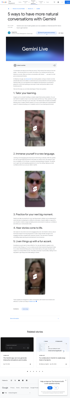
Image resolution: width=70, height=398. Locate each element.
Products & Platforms (19, 8)
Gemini (38, 8)
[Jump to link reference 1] (45, 74)
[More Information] (58, 318)
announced (28, 79)
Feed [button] (47, 2)
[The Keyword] (8, 8)
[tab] (27, 371)
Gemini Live (32, 301)
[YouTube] (19, 380)
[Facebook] (22, 380)
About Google (25, 387)
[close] (65, 381)
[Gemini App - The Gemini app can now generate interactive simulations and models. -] (17, 352)
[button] (61, 33)
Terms (17, 387)
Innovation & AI (26, 2)
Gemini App (25, 309)
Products (30, 8)
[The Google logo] (5, 387)
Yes (50, 388)
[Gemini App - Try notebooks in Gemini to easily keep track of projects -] (52, 352)
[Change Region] (20, 392)
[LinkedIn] (26, 380)
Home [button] (20, 2)
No (56, 388)
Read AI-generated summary (46, 33)
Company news (42, 2)
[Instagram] (11, 380)
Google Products (35, 387)
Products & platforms (34, 2)
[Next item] (63, 351)
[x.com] (15, 380)
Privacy (12, 387)
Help (4, 393)
